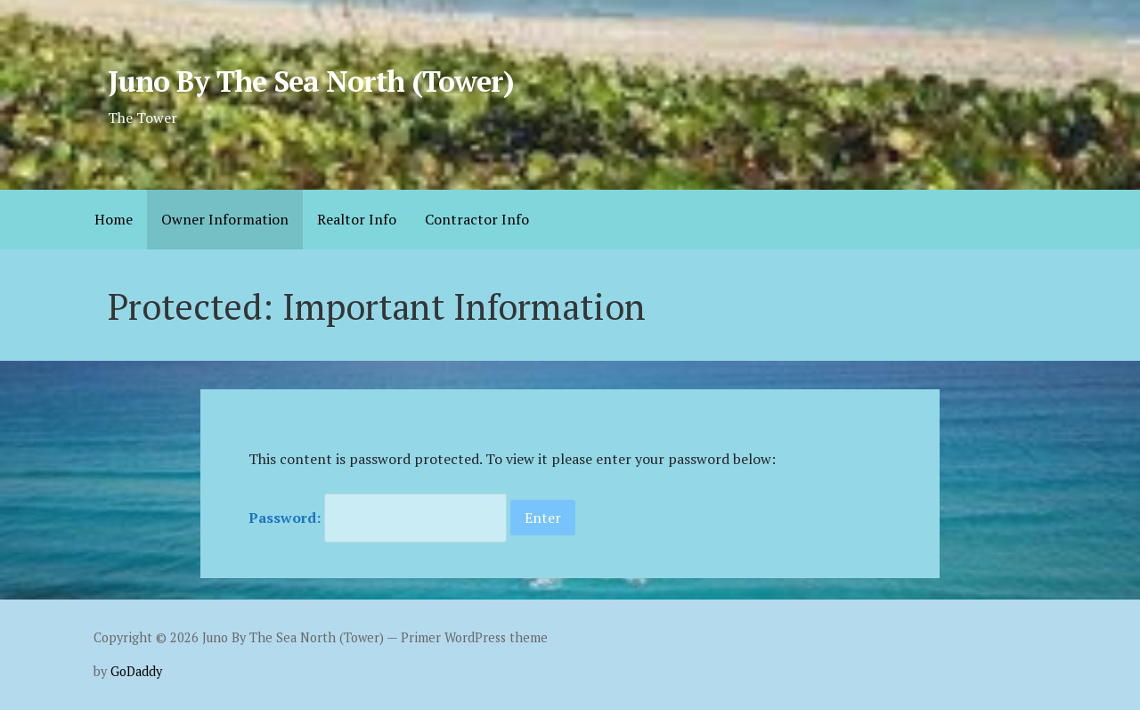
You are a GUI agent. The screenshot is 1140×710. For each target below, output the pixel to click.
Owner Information (225, 219)
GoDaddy (136, 671)
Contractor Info (477, 219)
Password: (377, 517)
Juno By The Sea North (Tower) (311, 81)
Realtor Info (356, 219)
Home (113, 219)
